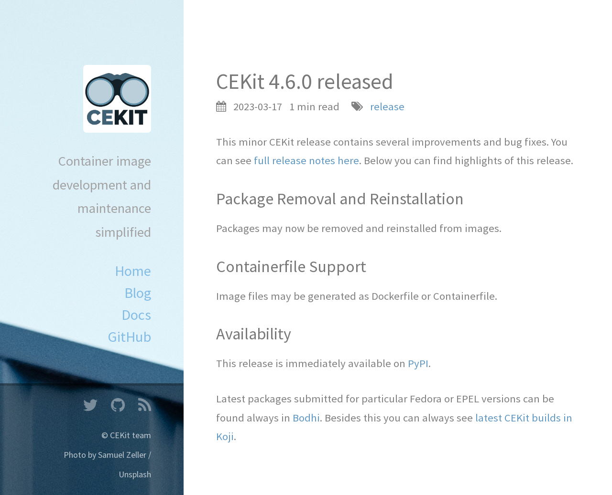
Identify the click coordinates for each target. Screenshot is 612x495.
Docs (136, 314)
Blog (137, 293)
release (387, 106)
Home (133, 271)
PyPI (418, 363)
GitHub (129, 336)
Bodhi (306, 417)
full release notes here (306, 160)
